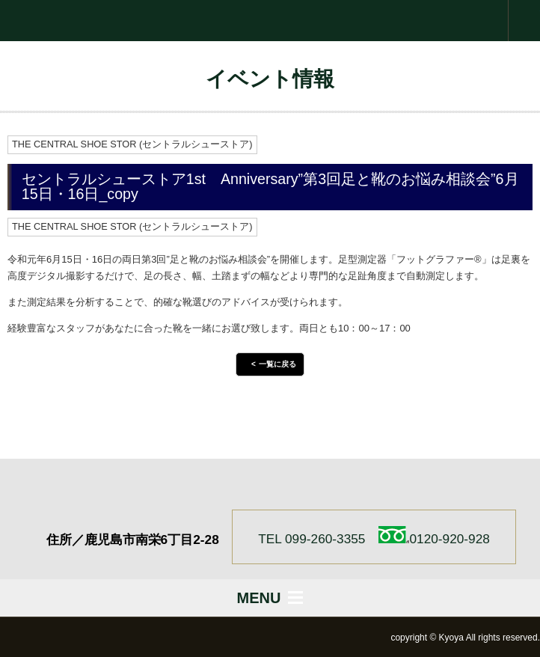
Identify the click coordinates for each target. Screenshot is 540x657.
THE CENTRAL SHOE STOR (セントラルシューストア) (132, 144)
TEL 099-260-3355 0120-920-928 (374, 535)
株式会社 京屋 (270, 20)
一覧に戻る (277, 364)
